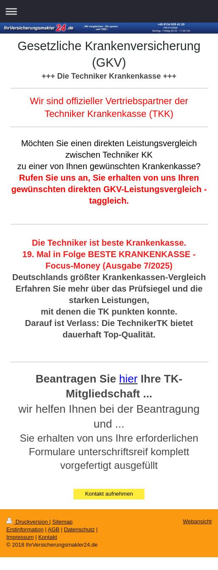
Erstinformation (24, 529)
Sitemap (62, 522)
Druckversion (27, 522)
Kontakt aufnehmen (109, 494)
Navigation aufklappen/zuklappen (109, 11)
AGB (53, 529)
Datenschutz (79, 529)
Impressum (20, 537)
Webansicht (197, 521)
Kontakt (47, 537)
